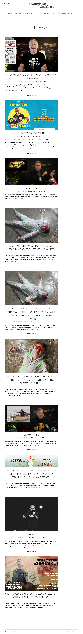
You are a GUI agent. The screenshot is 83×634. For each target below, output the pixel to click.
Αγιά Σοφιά (31, 188)
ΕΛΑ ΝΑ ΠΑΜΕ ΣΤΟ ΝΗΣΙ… (31, 434)
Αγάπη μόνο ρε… (31, 534)
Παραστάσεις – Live (48, 13)
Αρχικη (10, 13)
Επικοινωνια (39, 16)
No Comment (42, 81)
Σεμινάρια (71, 13)
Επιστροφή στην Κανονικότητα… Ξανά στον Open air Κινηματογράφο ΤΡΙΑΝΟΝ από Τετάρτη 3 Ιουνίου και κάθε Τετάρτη (31, 474)
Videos (38, 13)
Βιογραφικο (18, 13)
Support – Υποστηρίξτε (53, 16)
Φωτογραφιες (29, 13)
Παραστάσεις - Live (32, 139)
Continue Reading (31, 95)
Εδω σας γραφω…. (27, 16)
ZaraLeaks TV (61, 13)
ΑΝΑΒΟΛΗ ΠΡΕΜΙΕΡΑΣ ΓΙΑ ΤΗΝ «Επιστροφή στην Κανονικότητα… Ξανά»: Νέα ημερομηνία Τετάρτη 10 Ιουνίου (31, 380)
